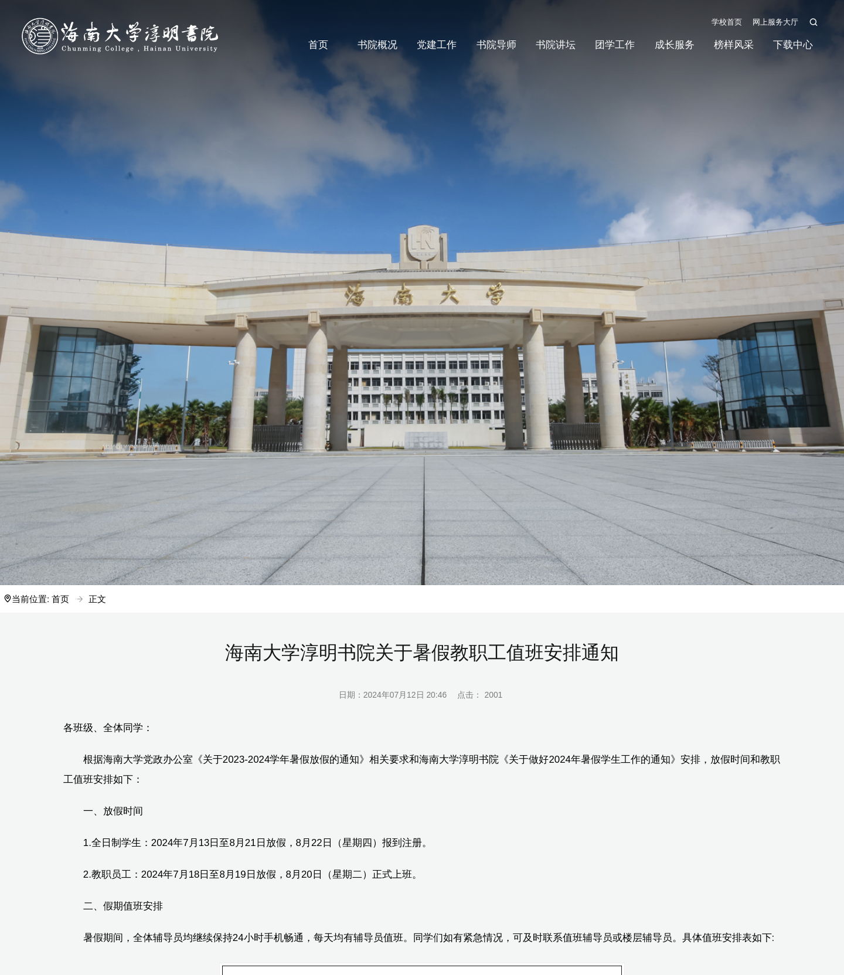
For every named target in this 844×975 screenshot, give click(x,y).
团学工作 (615, 44)
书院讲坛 (556, 44)
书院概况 (377, 44)
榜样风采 (734, 44)
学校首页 (727, 22)
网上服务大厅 (775, 22)
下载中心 (793, 44)
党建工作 (437, 44)
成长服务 (675, 44)
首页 (318, 44)
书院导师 (496, 44)
